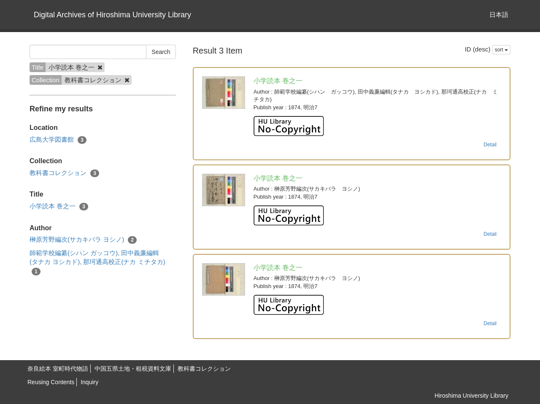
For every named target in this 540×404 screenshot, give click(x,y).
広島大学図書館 (58, 140)
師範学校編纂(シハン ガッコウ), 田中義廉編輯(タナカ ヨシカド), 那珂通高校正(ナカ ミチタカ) (97, 262)
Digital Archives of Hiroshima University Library (112, 15)
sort (501, 50)
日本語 (498, 14)
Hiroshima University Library (471, 395)
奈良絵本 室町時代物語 (57, 368)
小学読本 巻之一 (59, 206)
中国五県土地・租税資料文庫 (132, 368)
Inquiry (89, 382)
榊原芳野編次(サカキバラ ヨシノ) (83, 240)
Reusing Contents (50, 382)
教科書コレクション (64, 173)
